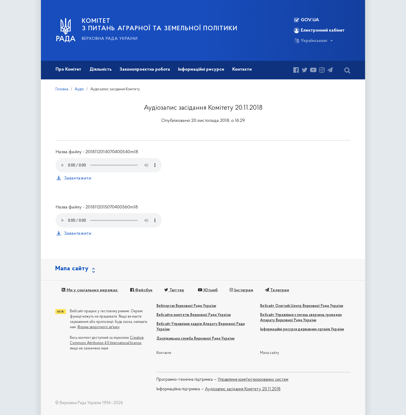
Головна (62, 89)
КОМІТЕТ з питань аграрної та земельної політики (160, 25)
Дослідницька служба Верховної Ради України (195, 339)
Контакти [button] (242, 69)
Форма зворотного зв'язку (98, 327)
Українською (310, 41)
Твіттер (174, 290)
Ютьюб (208, 290)
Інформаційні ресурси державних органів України (302, 329)
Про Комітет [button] (68, 69)
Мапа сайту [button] (72, 269)
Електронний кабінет (319, 30)
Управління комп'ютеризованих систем (253, 380)
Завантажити (77, 178)
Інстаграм (241, 290)
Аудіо (79, 89)
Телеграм (277, 290)
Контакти (164, 353)
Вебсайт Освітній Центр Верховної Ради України (301, 306)
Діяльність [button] (101, 69)
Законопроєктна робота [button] (145, 69)
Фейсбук (141, 290)
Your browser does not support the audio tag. (109, 165)
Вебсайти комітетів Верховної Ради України (194, 315)
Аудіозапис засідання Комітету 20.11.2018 (243, 389)
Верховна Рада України (110, 39)
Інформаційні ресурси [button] (201, 69)
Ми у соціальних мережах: (90, 290)
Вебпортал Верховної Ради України (186, 306)
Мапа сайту (269, 353)
